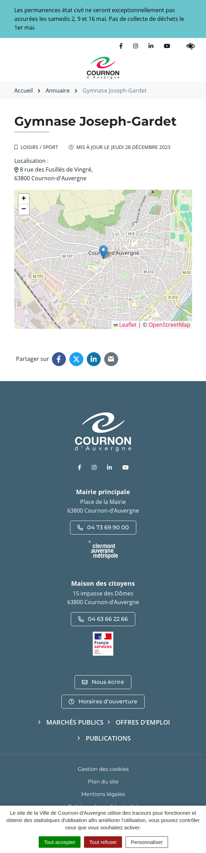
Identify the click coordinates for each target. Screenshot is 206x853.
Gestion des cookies (103, 769)
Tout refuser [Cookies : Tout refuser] (103, 842)
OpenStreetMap (169, 325)
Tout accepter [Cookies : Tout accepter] (59, 842)
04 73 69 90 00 (103, 527)
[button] (103, 252)
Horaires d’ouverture (103, 701)
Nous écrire (103, 682)
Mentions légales (103, 794)
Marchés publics (75, 722)
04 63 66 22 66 (103, 619)
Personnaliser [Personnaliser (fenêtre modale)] (147, 842)
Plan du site (103, 781)
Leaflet (125, 325)
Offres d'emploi (143, 722)
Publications (108, 738)
